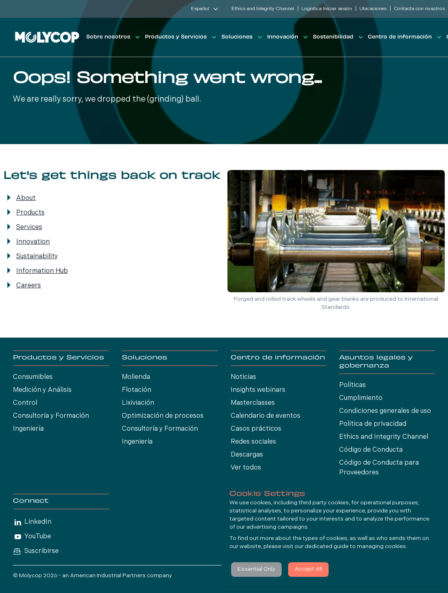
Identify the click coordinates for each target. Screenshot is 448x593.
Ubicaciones (372, 8)
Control (25, 403)
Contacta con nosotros (419, 8)
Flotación (136, 390)
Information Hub (42, 271)
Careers (28, 286)
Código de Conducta (371, 450)
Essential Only (256, 569)
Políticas (352, 385)
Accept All (308, 569)
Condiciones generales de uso (385, 411)
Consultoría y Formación (51, 416)
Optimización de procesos (163, 416)
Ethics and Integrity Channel (262, 8)
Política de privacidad (372, 424)
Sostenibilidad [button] (339, 37)
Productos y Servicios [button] (181, 37)
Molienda (136, 377)
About (26, 198)
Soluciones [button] (242, 37)
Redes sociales (253, 442)
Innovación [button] (288, 37)
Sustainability (37, 256)
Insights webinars (258, 390)
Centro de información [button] (405, 37)
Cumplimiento (360, 398)
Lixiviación (138, 403)
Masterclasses (253, 403)
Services (29, 227)
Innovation (33, 242)
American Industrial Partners (108, 576)
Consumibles (33, 377)
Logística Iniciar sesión (326, 8)
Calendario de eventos (265, 416)
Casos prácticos (256, 429)
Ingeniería (28, 429)
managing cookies (381, 547)
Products (30, 213)
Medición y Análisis (42, 390)
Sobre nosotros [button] (114, 37)
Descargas (247, 455)
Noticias (243, 377)
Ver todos (246, 468)
